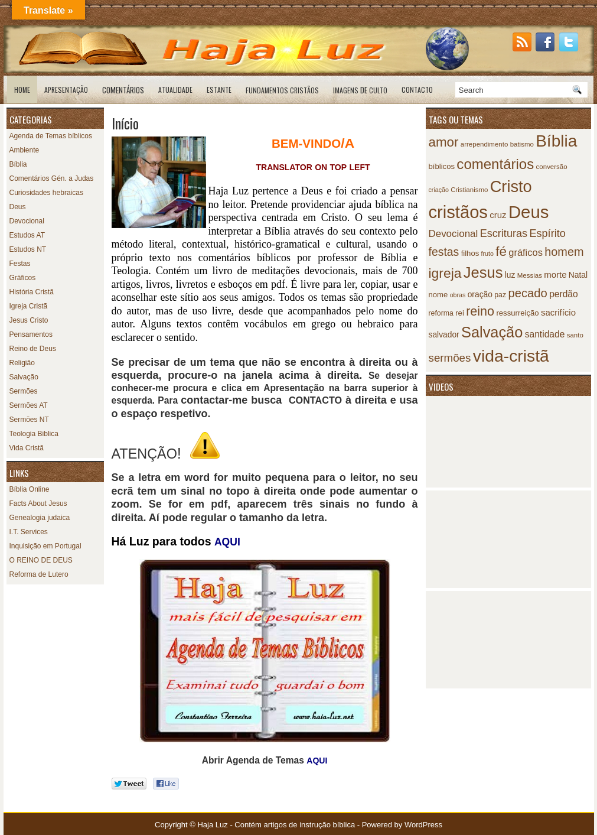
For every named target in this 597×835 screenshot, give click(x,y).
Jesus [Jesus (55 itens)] (483, 272)
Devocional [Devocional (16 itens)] (453, 233)
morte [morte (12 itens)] (555, 274)
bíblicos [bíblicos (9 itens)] (442, 166)
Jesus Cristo (28, 320)
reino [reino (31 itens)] (480, 311)
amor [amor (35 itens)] (444, 142)
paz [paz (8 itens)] (500, 295)
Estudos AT (27, 235)
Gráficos (22, 278)
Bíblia (18, 164)
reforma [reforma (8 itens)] (441, 313)
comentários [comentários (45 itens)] (495, 164)
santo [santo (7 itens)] (575, 335)
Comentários (123, 90)
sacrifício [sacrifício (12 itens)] (558, 312)
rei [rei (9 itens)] (459, 312)
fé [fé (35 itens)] (501, 251)
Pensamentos (31, 334)
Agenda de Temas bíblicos (51, 136)
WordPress (423, 824)
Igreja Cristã (28, 306)
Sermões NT (29, 419)
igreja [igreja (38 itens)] (445, 273)
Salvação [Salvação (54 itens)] (492, 332)
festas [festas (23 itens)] (444, 251)
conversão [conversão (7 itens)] (551, 166)
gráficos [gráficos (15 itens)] (525, 252)
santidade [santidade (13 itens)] (545, 334)
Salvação (23, 377)
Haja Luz (212, 824)
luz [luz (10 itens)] (510, 275)
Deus (17, 207)
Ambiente (24, 150)
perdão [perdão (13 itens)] (563, 294)
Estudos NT (28, 249)
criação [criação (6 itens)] (439, 189)
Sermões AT (28, 405)
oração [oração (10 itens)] (480, 294)
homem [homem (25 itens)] (563, 251)
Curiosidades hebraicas (46, 193)
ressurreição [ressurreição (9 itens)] (517, 312)
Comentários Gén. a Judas (51, 178)
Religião (22, 363)
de (360, 90)
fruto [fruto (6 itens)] (487, 253)
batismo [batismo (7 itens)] (522, 144)
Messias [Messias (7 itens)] (529, 275)
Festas (20, 263)
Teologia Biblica (33, 434)
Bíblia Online (29, 489)
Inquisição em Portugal (45, 546)
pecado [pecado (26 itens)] (527, 293)
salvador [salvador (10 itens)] (444, 334)
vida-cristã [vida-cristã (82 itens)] (511, 355)
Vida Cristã (26, 448)
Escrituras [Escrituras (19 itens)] (503, 233)
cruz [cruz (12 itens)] (498, 215)
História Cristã (31, 292)
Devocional (26, 221)
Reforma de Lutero (38, 574)
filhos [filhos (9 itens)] (470, 253)
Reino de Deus (32, 349)
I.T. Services (28, 532)
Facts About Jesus (38, 503)
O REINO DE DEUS (41, 560)
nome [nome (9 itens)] (438, 294)
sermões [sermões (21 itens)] (450, 358)
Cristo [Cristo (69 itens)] (511, 186)
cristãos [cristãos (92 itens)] (458, 212)
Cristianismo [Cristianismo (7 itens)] (469, 189)
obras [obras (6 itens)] (458, 294)
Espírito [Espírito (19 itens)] (547, 233)
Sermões (23, 391)
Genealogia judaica (39, 518)
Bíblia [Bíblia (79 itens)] (556, 141)
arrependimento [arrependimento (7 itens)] (484, 144)
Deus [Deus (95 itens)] (528, 212)
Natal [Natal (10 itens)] (578, 275)
